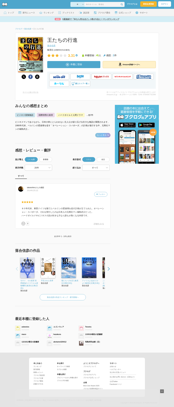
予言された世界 (47, 281)
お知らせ (113, 366)
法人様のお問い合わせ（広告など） (123, 377)
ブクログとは (132, 4)
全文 (103, 159)
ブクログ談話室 (39, 375)
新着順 (45, 159)
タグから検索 (62, 369)
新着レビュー (38, 372)
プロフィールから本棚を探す (67, 377)
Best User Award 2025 (91, 386)
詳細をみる (99, 224)
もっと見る (103, 135)
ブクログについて (89, 366)
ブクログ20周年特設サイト (93, 388)
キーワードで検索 (63, 366)
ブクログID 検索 (63, 380)
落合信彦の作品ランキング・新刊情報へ (63, 297)
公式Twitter (114, 381)
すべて (21, 176)
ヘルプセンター (115, 369)
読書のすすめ (38, 384)
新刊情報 (36, 369)
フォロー (100, 194)
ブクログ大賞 (38, 378)
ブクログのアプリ (89, 375)
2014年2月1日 (32, 190)
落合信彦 (51, 45)
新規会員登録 (148, 4)
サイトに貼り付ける (30, 92)
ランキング (37, 366)
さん (33, 188)
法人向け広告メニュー (118, 372)
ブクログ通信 (38, 381)
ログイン (164, 4)
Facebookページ (116, 384)
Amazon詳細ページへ (129, 64)
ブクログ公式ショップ (91, 377)
